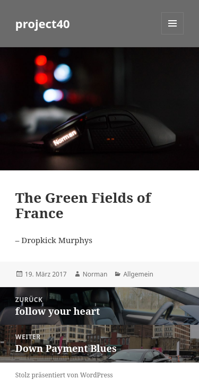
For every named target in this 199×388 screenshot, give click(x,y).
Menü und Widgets (173, 34)
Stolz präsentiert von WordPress (64, 375)
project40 (42, 23)
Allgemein (138, 274)
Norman (95, 274)
